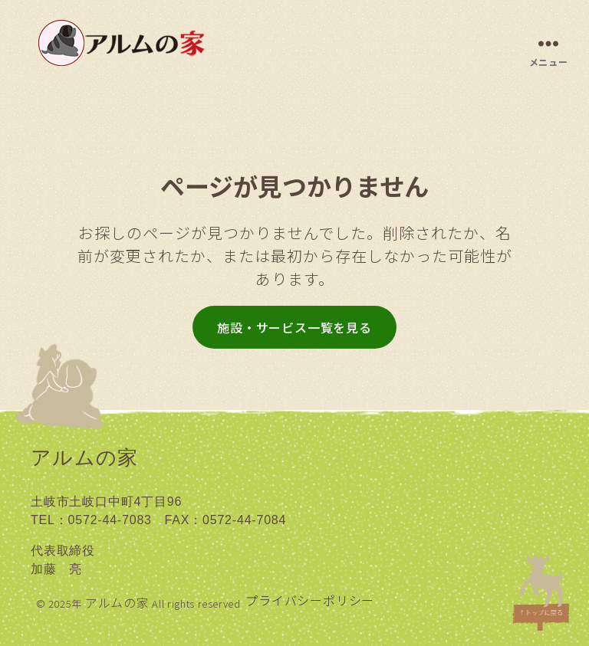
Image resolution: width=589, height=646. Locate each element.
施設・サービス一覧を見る (294, 327)
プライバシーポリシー (309, 600)
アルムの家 (117, 602)
